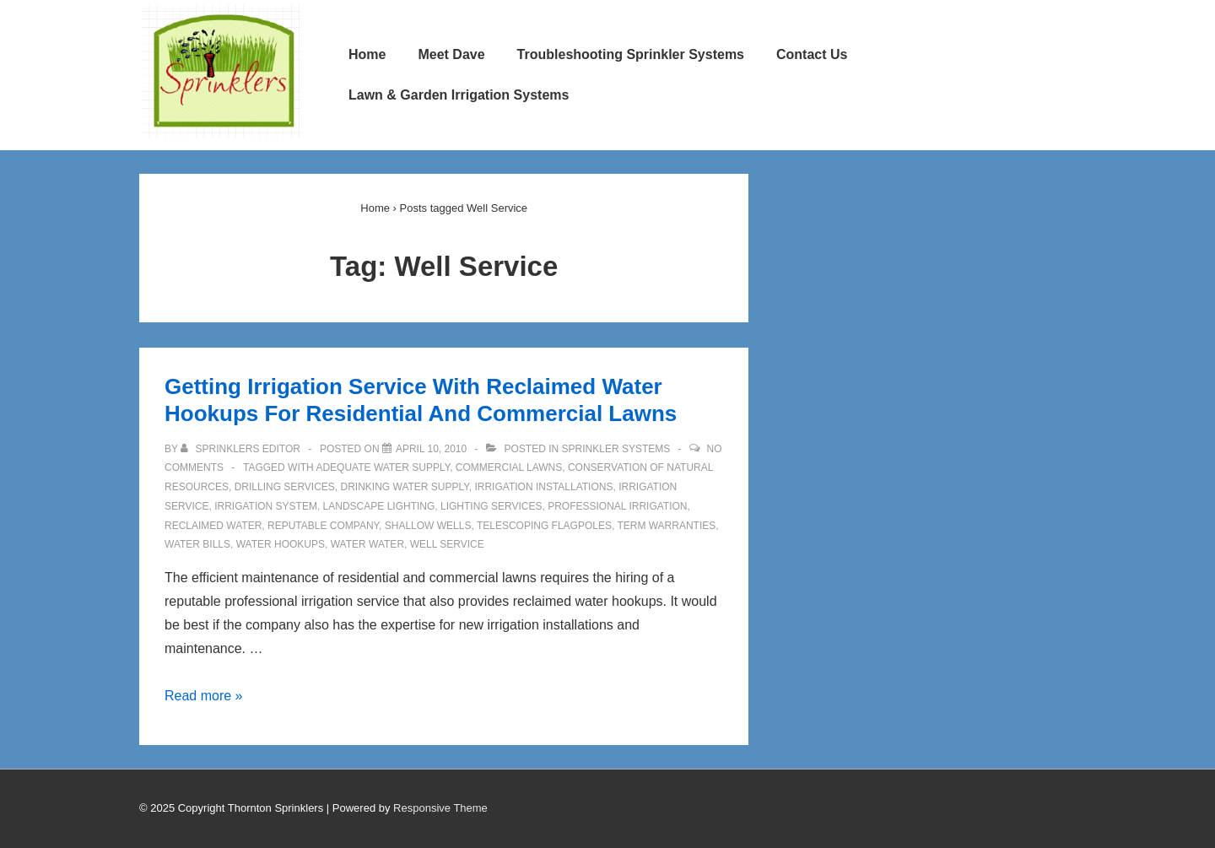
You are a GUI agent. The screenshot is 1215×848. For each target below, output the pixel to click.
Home (367, 54)
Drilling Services (285, 487)
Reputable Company (323, 526)
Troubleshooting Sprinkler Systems (630, 54)
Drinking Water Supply (405, 487)
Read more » (204, 696)
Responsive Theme (440, 808)
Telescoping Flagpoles (544, 526)
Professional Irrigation (617, 506)
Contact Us (811, 54)
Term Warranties (666, 526)
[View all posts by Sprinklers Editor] (242, 449)
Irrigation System (265, 506)
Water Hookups (280, 544)
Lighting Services (491, 506)
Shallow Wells (428, 526)
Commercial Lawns (509, 467)
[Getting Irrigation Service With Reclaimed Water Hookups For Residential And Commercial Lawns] (431, 449)
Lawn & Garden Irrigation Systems (458, 95)
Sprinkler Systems (616, 449)
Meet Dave (451, 54)
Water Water (367, 544)
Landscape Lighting (379, 506)
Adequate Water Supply (383, 467)
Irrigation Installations (543, 487)
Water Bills (197, 544)
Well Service (447, 544)
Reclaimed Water (213, 526)
